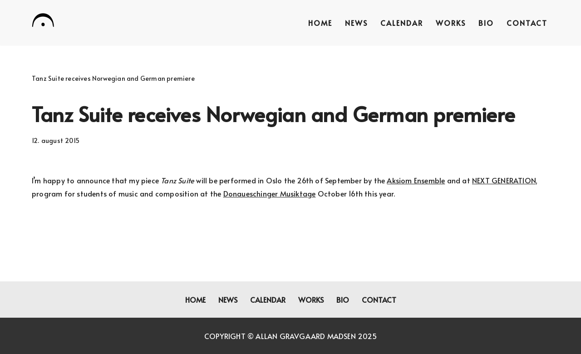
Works (451, 23)
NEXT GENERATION (504, 180)
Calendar (401, 23)
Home (320, 23)
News (356, 23)
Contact (527, 23)
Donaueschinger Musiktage (269, 193)
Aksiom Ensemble (416, 180)
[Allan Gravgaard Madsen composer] (43, 21)
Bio (486, 23)
